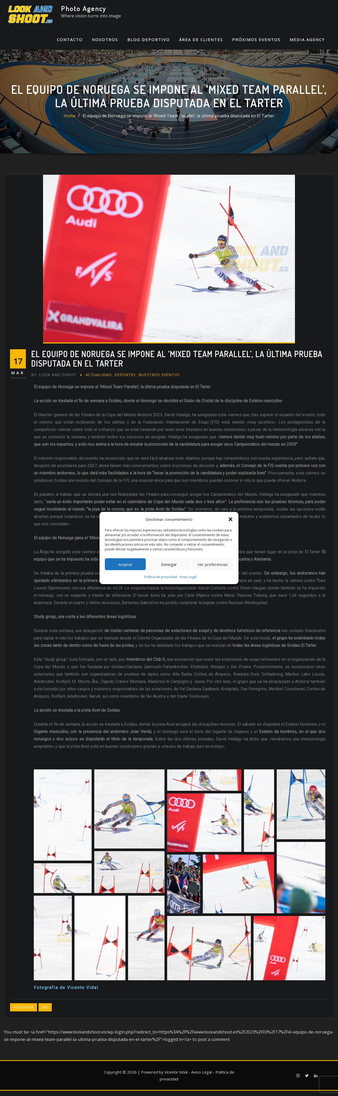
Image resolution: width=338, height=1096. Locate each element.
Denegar (169, 564)
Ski (45, 1012)
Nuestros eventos (159, 379)
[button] (230, 519)
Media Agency (307, 44)
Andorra (23, 1012)
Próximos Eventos (256, 44)
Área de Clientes (201, 44)
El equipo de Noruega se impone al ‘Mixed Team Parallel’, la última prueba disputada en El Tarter (178, 121)
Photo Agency (83, 8)
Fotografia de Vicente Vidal (66, 992)
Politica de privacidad (160, 577)
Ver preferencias (213, 564)
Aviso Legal (188, 577)
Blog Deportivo (148, 44)
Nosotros (105, 44)
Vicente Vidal (176, 1077)
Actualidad (99, 379)
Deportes (125, 379)
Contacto (70, 44)
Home (70, 121)
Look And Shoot (53, 379)
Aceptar (125, 564)
